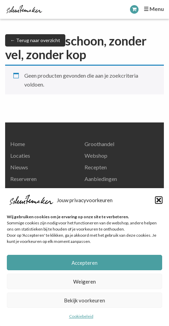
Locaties (20, 155)
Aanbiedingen (100, 178)
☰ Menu (154, 8)
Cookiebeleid (81, 316)
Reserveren (23, 178)
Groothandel (99, 144)
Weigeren (84, 281)
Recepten (95, 167)
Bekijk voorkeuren (84, 300)
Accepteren (85, 263)
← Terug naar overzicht (35, 40)
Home (17, 144)
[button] (158, 200)
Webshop (95, 155)
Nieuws (19, 167)
